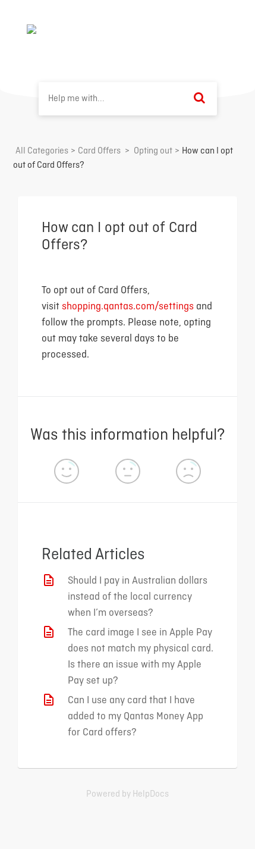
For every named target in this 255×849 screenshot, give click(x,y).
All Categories (41, 151)
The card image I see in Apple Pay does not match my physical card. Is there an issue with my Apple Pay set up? (140, 656)
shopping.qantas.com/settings (128, 306)
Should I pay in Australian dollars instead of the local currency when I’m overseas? (137, 597)
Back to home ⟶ (184, 29)
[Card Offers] (99, 151)
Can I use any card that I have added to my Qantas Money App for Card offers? (135, 716)
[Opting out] (153, 151)
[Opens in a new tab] (127, 794)
